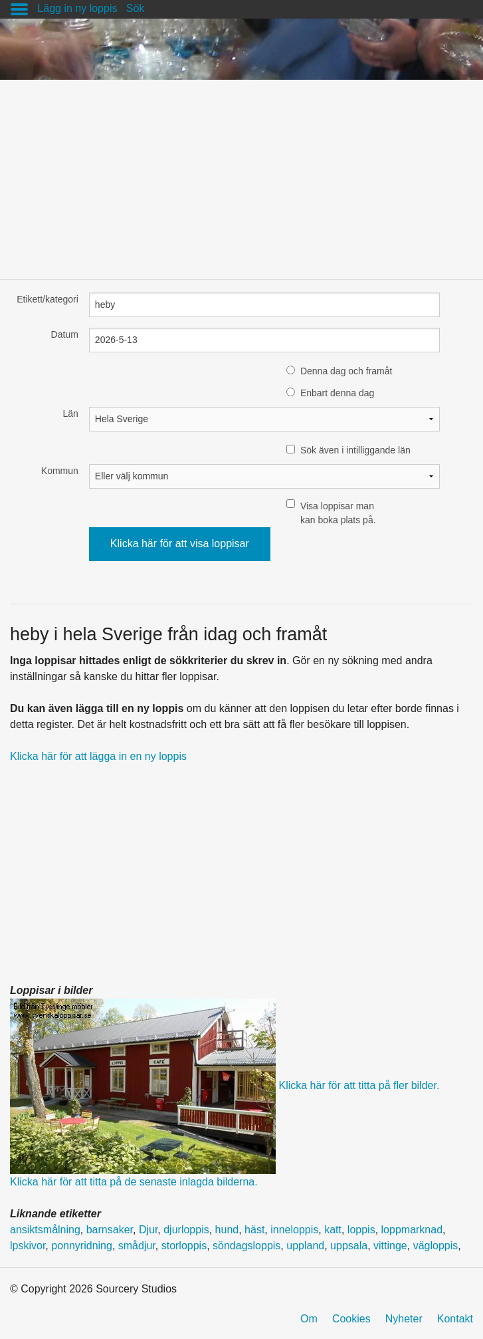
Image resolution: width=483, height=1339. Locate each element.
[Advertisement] (241, 173)
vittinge (390, 1245)
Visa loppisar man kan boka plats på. (338, 513)
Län (70, 413)
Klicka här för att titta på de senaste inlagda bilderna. (134, 1181)
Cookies (351, 1318)
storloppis (184, 1245)
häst (254, 1229)
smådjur (136, 1245)
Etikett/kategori (47, 299)
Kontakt (455, 1318)
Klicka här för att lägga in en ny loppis (98, 756)
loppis (361, 1229)
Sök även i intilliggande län (355, 450)
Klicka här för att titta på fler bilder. (358, 1085)
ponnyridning (81, 1245)
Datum (64, 334)
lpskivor (27, 1245)
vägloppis (435, 1245)
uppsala (348, 1245)
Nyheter (404, 1318)
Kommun (59, 470)
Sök (135, 8)
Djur (148, 1229)
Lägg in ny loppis (77, 8)
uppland (305, 1245)
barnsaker (109, 1229)
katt (332, 1229)
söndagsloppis (246, 1245)
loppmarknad (412, 1229)
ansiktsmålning (45, 1229)
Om (309, 1318)
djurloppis (186, 1229)
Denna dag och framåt (346, 371)
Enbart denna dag (337, 393)
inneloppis (294, 1229)
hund (227, 1229)
